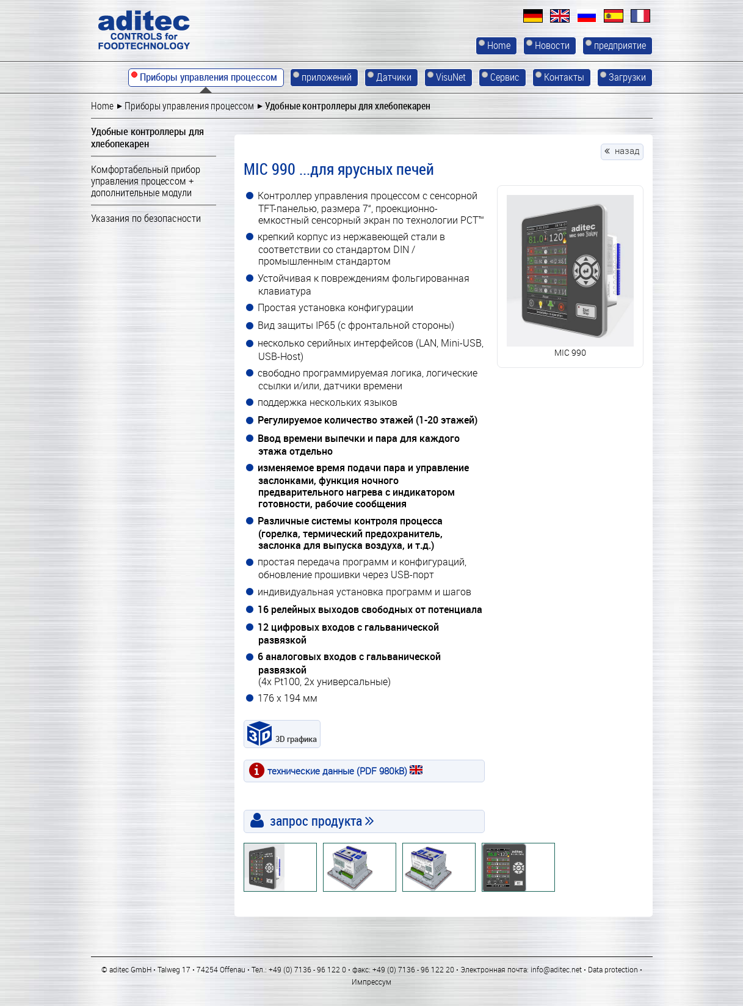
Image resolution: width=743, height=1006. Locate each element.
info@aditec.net (556, 969)
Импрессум (371, 981)
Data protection (613, 969)
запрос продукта (316, 820)
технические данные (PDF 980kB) (344, 771)
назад (627, 150)
